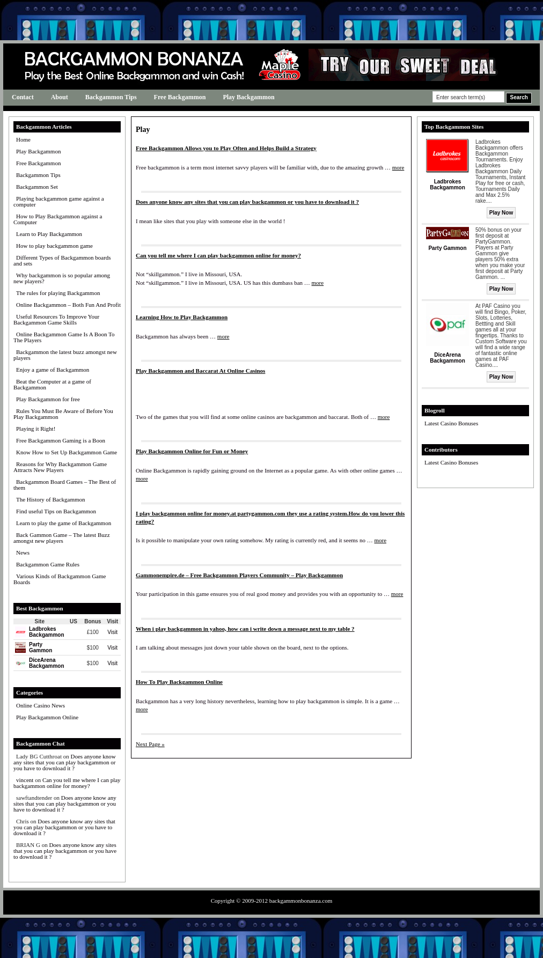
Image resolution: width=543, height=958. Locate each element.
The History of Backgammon (50, 499)
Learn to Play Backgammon (49, 234)
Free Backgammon (180, 97)
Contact (23, 97)
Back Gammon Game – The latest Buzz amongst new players (61, 538)
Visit (112, 632)
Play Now (501, 213)
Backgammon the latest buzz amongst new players (65, 355)
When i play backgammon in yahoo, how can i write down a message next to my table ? (245, 628)
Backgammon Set (37, 186)
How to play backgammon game (54, 245)
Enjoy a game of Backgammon (52, 369)
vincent (24, 780)
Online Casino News (40, 705)
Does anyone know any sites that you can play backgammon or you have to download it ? (64, 762)
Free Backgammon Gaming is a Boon (60, 440)
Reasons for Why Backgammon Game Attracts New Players (60, 467)
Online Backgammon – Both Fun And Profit (68, 304)
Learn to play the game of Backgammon (63, 523)
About (59, 97)
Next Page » (150, 744)
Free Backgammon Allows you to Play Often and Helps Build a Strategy (226, 148)
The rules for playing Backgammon (58, 293)
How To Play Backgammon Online (179, 682)
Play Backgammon (248, 97)
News (23, 552)
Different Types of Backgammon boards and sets (62, 260)
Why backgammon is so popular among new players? (61, 278)
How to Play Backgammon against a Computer (57, 219)
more (398, 167)
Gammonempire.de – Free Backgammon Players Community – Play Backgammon (239, 575)
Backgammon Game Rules (47, 564)
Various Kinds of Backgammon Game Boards (59, 579)
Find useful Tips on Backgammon (56, 511)
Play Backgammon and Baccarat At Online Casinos (200, 370)
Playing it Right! (35, 428)
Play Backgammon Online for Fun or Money (192, 451)
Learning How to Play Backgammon (182, 317)
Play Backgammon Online (47, 717)
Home (23, 139)
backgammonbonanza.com (301, 900)
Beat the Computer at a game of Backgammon (52, 384)
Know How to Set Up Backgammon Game (66, 452)
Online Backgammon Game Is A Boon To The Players (64, 337)
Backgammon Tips (111, 97)
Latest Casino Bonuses (451, 423)
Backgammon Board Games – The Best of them (64, 484)
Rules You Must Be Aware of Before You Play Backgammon (63, 414)
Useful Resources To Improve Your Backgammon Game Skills (56, 319)
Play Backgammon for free (48, 399)
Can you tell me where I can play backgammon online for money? (67, 783)
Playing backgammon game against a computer (58, 201)
